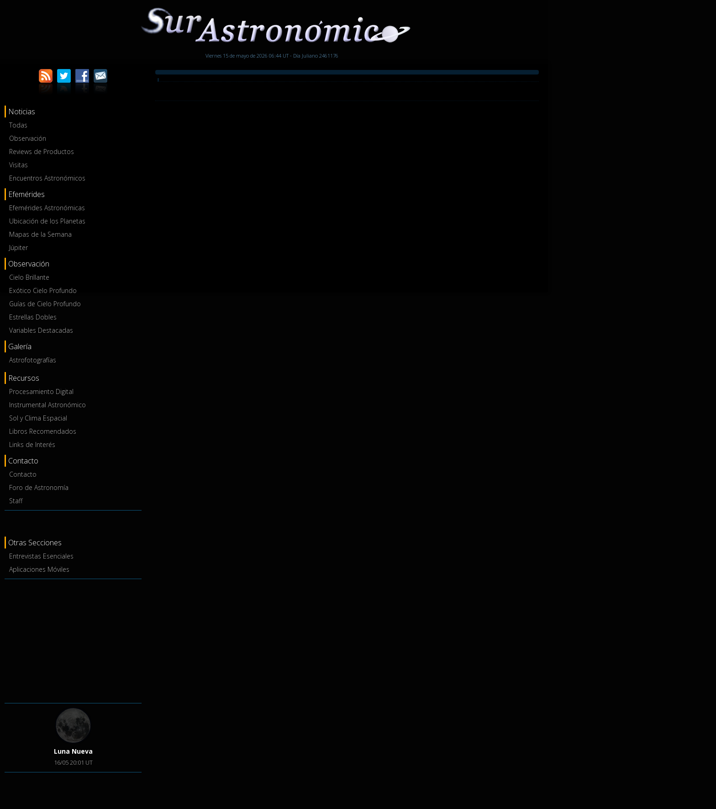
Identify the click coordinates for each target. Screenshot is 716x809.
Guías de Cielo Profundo (45, 303)
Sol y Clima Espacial (38, 418)
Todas (18, 125)
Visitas (18, 164)
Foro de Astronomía (38, 487)
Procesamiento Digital (41, 391)
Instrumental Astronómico (47, 404)
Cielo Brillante (29, 277)
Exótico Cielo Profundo (43, 290)
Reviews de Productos (41, 151)
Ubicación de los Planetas (47, 221)
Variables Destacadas (41, 330)
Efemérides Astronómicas (47, 207)
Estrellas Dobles (33, 317)
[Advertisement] (73, 639)
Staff (15, 500)
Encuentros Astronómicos (47, 178)
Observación (27, 138)
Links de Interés (32, 444)
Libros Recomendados (42, 431)
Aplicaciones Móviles (39, 569)
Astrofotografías (32, 360)
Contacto (23, 474)
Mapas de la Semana (40, 234)
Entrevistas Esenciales (41, 556)
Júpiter (18, 247)
